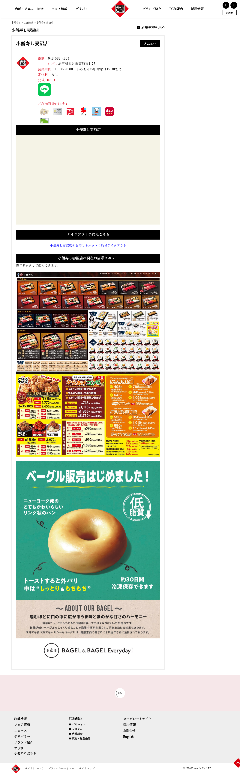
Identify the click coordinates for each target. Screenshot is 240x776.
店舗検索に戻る (153, 27)
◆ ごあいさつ (77, 725)
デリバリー (83, 9)
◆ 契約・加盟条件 (79, 739)
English (229, 13)
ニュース (20, 732)
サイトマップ (87, 769)
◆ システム (75, 730)
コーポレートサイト (137, 720)
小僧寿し (16, 22)
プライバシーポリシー (61, 769)
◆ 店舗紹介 (75, 735)
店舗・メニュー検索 (29, 9)
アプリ (18, 750)
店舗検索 (29, 22)
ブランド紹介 (151, 9)
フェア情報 (59, 9)
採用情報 (197, 9)
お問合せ (129, 732)
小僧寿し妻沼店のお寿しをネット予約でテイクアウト (88, 246)
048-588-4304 (59, 59)
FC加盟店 (176, 9)
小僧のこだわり (25, 755)
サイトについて (34, 769)
